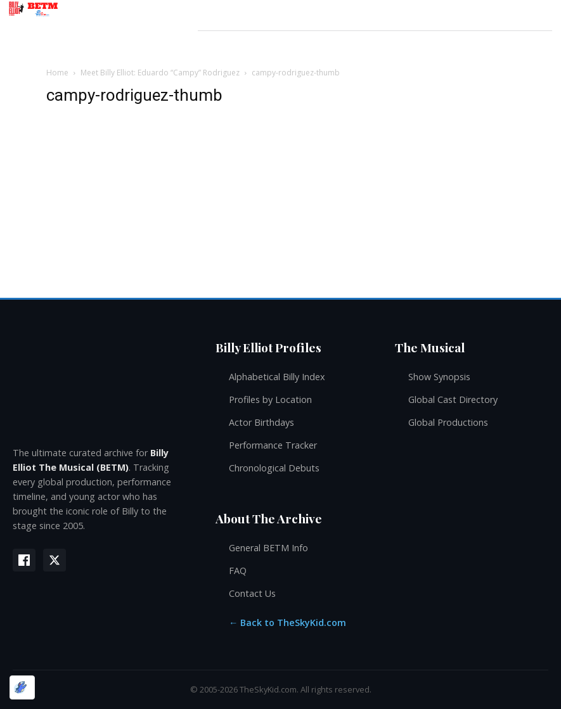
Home (57, 72)
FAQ (238, 571)
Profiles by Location (270, 399)
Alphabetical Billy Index (277, 377)
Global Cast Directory (453, 399)
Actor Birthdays (261, 422)
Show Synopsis (439, 377)
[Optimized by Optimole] (22, 687)
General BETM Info (268, 548)
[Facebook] (24, 560)
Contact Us (252, 593)
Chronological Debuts (274, 468)
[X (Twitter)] (54, 560)
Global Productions (448, 422)
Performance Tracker (273, 445)
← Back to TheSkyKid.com (287, 622)
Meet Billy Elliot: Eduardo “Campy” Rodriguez (160, 72)
